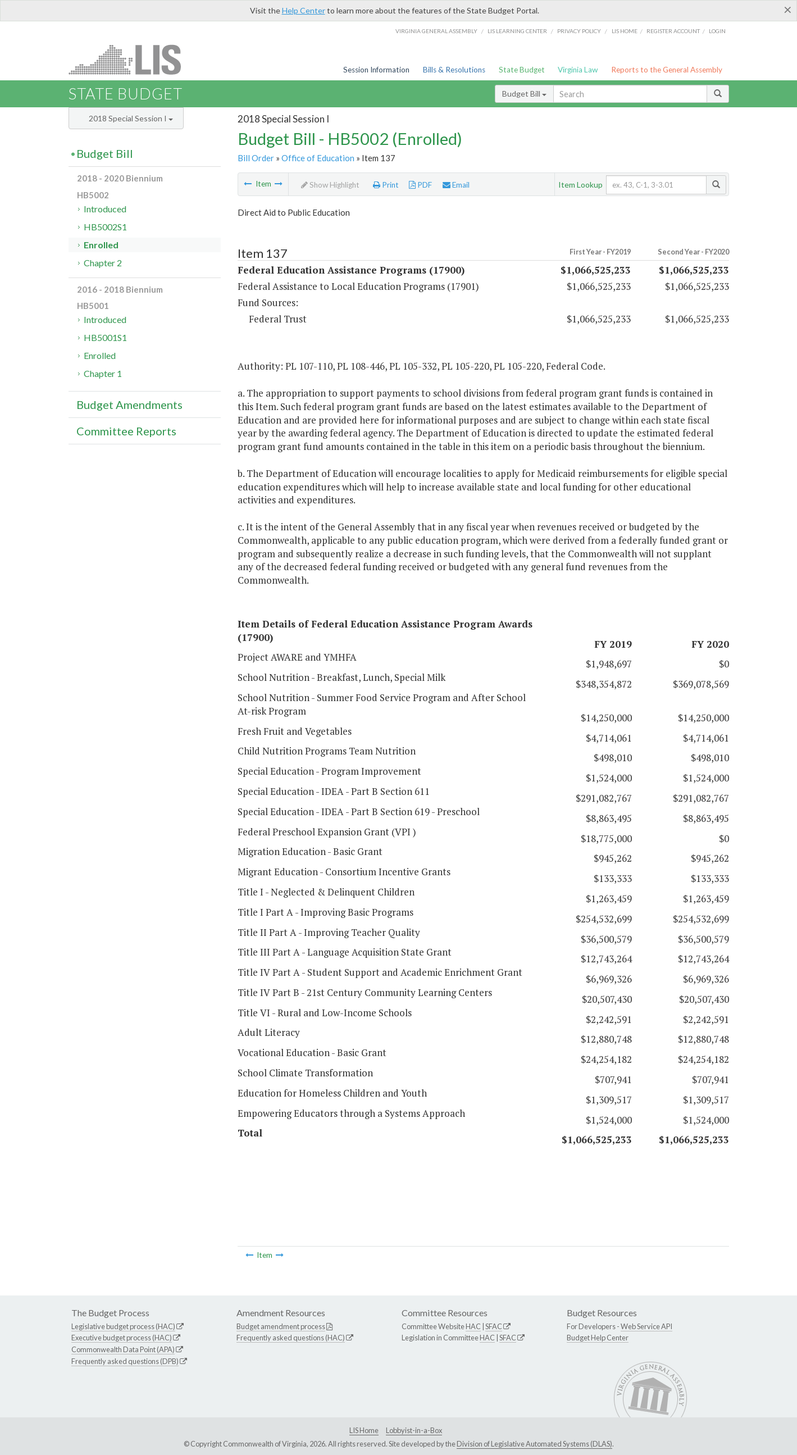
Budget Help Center (598, 1337)
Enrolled (101, 244)
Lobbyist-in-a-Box (414, 1430)
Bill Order (256, 158)
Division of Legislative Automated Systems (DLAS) (534, 1443)
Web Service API (646, 1326)
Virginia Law (578, 69)
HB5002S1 (105, 226)
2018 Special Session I (131, 118)
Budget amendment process (280, 1326)
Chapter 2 (103, 262)
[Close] (788, 9)
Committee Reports (126, 431)
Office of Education (317, 158)
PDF (420, 184)
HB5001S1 (105, 337)
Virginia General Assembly (436, 31)
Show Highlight (330, 184)
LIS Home (364, 1430)
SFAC (493, 1326)
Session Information (376, 69)
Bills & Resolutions (454, 69)
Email (456, 184)
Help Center (303, 10)
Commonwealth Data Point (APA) (123, 1349)
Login (717, 31)
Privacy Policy (579, 31)
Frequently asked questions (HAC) (290, 1337)
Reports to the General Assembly (666, 69)
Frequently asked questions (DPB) (125, 1361)
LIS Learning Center (517, 31)
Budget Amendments (129, 404)
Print (386, 184)
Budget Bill (524, 93)
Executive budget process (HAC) (121, 1337)
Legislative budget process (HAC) (123, 1326)
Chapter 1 (103, 373)
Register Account (673, 31)
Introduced (105, 208)
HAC (473, 1326)
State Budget (522, 69)
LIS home (624, 31)
